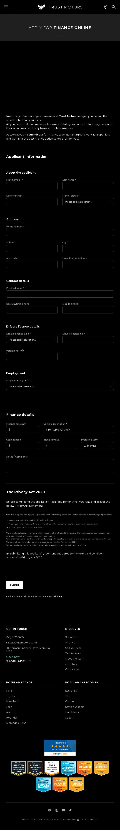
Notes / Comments (17, 456)
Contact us (72, 669)
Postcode (12, 258)
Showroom (72, 637)
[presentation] (30, 571)
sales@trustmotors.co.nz (21, 642)
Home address (15, 226)
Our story (71, 664)
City (65, 242)
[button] (106, 7)
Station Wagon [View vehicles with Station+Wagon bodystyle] (74, 706)
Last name (69, 179)
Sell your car (73, 648)
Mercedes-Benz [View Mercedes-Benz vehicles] (16, 723)
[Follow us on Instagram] (57, 810)
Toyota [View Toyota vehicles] (10, 696)
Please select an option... (78, 201)
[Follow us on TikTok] (70, 810)
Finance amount (16, 424)
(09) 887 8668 (15, 637)
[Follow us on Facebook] (50, 810)
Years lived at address (75, 258)
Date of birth (14, 195)
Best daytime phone (17, 304)
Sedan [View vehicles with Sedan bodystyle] (69, 717)
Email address (15, 288)
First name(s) (14, 179)
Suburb (11, 242)
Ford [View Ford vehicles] (9, 690)
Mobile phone (70, 304)
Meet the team (74, 658)
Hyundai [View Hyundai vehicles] (11, 717)
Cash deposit (13, 439)
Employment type (17, 380)
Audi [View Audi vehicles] (9, 712)
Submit (14, 585)
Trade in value (51, 439)
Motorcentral (87, 819)
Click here (56, 596)
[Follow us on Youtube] (63, 810)
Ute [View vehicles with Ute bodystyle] (67, 696)
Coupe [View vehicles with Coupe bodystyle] (69, 701)
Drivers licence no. (73, 333)
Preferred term (89, 439)
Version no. (15, 350)
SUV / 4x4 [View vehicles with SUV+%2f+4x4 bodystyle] (71, 690)
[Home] (60, 6)
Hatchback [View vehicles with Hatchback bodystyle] (72, 712)
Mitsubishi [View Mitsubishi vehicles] (12, 701)
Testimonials (73, 653)
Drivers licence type (18, 333)
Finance (70, 642)
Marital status (70, 195)
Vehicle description (55, 424)
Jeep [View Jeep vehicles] (9, 706)
